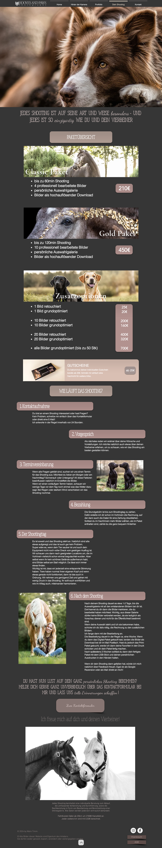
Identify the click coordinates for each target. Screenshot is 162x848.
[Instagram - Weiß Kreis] (133, 830)
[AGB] (136, 842)
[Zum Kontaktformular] (80, 705)
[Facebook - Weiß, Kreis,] (140, 830)
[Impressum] (136, 837)
